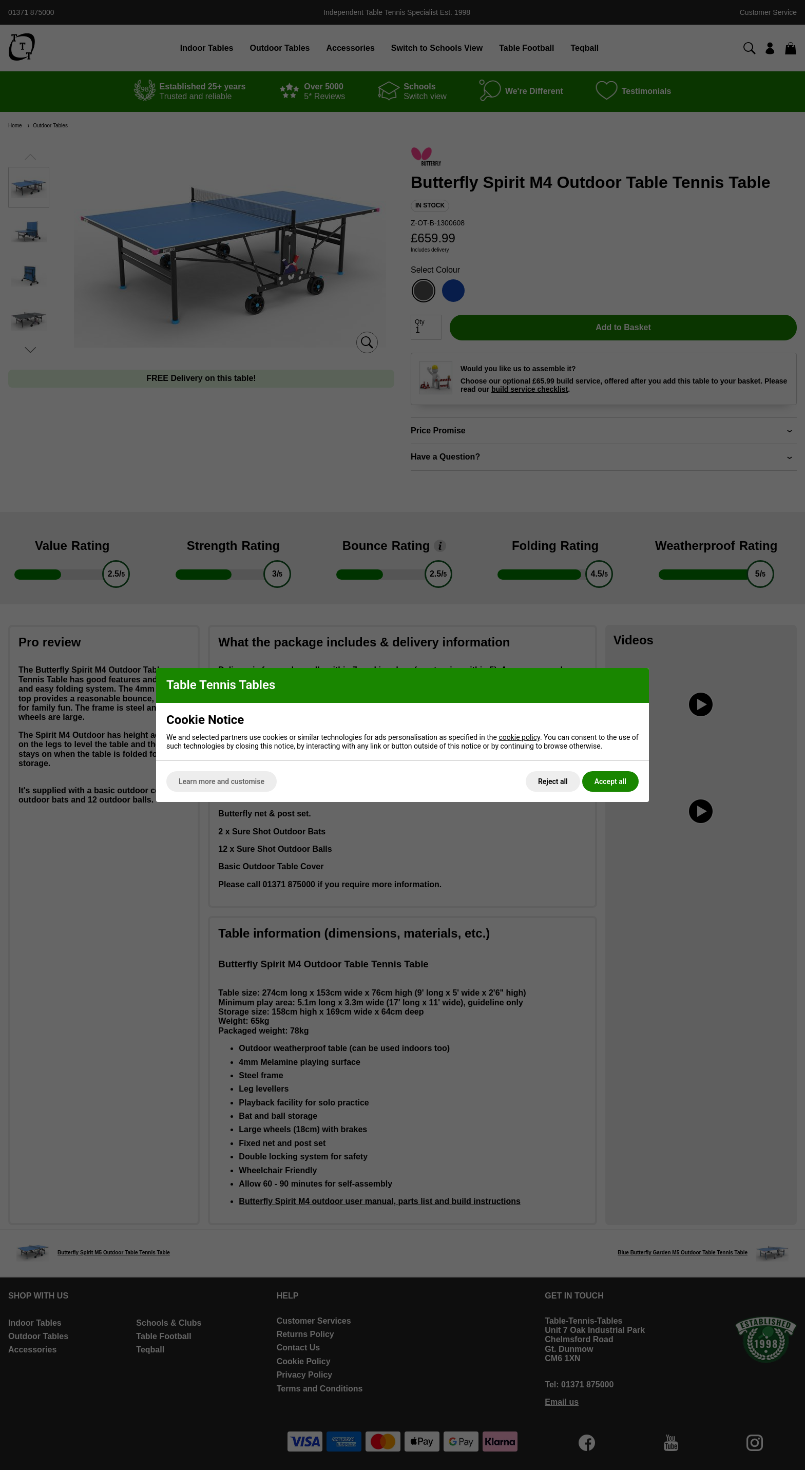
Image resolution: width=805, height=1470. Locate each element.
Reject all (553, 781)
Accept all (610, 781)
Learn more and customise (221, 781)
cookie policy (519, 737)
